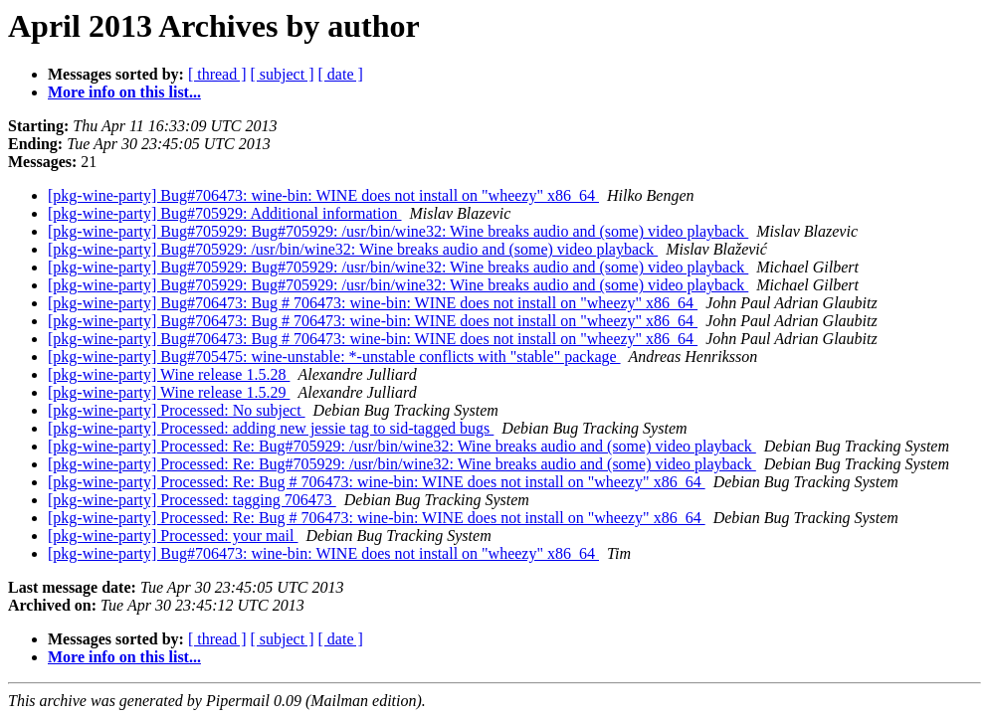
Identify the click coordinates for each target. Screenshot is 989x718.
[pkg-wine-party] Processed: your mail (172, 535)
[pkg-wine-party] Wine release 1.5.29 (169, 392)
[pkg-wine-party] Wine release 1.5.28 (169, 374)
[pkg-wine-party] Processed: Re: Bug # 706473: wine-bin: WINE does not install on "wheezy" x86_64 (376, 481)
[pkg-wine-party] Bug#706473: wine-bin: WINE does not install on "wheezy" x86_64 (323, 195)
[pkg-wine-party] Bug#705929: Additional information (225, 213)
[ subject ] (282, 74)
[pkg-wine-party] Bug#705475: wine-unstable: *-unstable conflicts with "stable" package (334, 356)
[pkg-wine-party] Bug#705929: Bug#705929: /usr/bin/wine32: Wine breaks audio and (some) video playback (398, 231)
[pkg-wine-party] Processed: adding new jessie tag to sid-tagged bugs (271, 428)
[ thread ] (217, 74)
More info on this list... (124, 92)
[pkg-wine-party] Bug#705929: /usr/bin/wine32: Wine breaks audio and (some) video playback (353, 249)
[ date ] (340, 74)
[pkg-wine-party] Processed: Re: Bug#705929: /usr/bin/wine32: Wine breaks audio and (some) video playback (402, 446)
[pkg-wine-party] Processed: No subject (176, 410)
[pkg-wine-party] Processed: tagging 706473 (192, 499)
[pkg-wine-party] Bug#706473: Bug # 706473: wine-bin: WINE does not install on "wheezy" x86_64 (372, 302)
